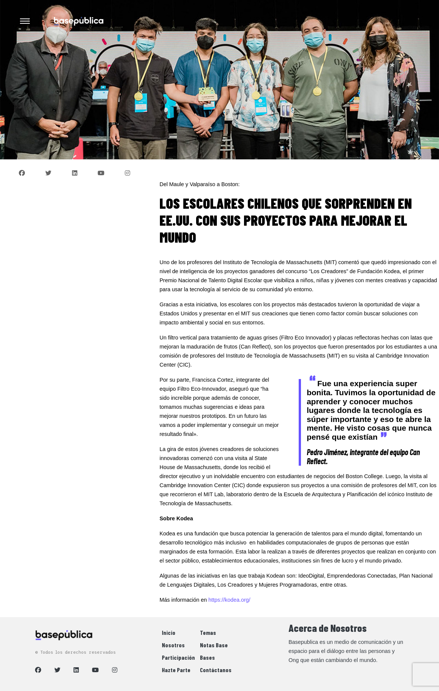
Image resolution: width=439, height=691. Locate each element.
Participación (178, 657)
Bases (207, 657)
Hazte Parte (176, 670)
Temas (208, 632)
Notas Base (214, 645)
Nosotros (173, 645)
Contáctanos (216, 670)
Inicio (168, 632)
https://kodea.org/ (229, 600)
